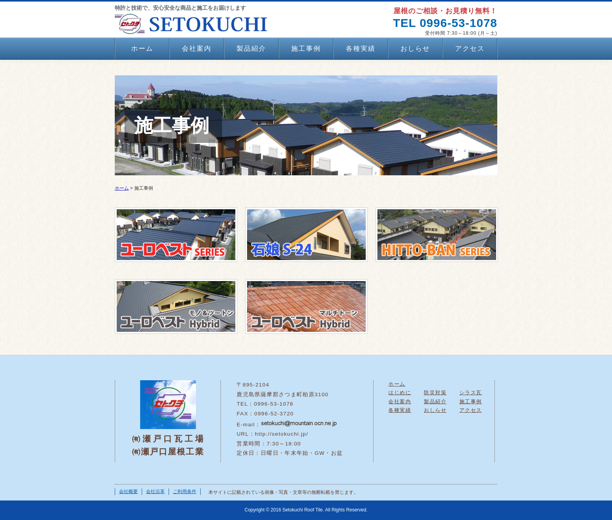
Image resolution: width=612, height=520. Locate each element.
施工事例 (306, 48)
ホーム (142, 48)
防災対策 (435, 392)
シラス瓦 (470, 392)
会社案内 (197, 48)
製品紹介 (251, 48)
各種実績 (360, 48)
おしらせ (415, 48)
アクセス (470, 48)
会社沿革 (155, 491)
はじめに (399, 392)
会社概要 (128, 491)
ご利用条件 (184, 491)
